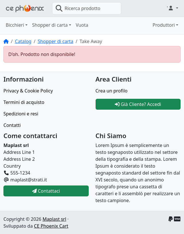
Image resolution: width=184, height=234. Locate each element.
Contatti (12, 125)
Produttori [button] (164, 25)
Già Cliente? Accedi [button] (138, 104)
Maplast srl (54, 219)
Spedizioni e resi (20, 114)
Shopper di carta (55, 41)
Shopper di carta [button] (50, 25)
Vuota (82, 25)
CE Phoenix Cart (51, 226)
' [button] (171, 8)
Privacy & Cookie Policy (28, 91)
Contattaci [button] (46, 191)
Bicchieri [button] (15, 25)
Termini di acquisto (23, 102)
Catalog (23, 41)
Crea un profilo (112, 91)
